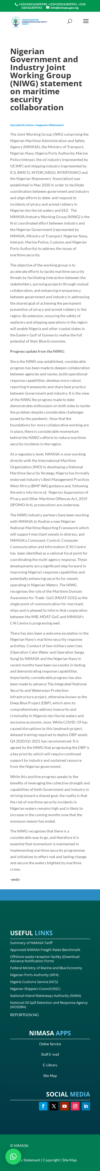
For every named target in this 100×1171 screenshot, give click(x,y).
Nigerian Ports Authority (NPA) (34, 974)
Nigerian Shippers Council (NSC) (35, 988)
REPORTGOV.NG (24, 1014)
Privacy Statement (25, 1160)
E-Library (50, 1065)
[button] (13, 1157)
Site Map (50, 1076)
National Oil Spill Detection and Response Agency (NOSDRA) (49, 1004)
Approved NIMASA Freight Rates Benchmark (45, 949)
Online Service (50, 1044)
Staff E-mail (50, 1054)
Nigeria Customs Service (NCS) (34, 981)
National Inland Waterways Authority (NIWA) (45, 995)
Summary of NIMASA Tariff (31, 942)
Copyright (51, 1160)
